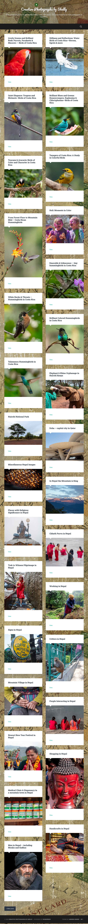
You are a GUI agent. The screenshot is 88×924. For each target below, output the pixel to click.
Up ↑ (82, 920)
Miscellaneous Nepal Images (21, 465)
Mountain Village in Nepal (20, 683)
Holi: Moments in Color (60, 211)
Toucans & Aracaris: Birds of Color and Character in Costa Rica (21, 163)
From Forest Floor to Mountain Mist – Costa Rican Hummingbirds (22, 220)
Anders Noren (74, 920)
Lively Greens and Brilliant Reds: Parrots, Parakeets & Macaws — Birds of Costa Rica (22, 41)
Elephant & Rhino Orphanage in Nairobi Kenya (64, 374)
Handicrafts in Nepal (59, 829)
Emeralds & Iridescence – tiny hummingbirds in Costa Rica (63, 264)
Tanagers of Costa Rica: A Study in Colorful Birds (64, 156)
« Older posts (10, 909)
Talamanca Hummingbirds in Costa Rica (22, 363)
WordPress (47, 920)
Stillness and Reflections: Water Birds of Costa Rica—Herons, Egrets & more (64, 41)
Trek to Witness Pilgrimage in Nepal (22, 566)
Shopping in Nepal (58, 754)
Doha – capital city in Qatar (62, 428)
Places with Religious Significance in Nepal (18, 511)
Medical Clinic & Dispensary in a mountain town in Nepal (22, 791)
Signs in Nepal (15, 630)
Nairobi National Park (18, 417)
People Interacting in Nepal (62, 701)
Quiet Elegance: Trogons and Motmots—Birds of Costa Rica (22, 97)
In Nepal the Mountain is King (63, 481)
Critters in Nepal (57, 639)
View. (10, 83)
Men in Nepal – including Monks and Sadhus (20, 846)
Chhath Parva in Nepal (60, 534)
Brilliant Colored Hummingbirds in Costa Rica (64, 319)
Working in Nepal (57, 586)
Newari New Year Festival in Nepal (21, 736)
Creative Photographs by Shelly (44, 9)
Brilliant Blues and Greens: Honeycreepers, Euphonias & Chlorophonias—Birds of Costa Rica (63, 99)
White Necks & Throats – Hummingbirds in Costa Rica (21, 298)
